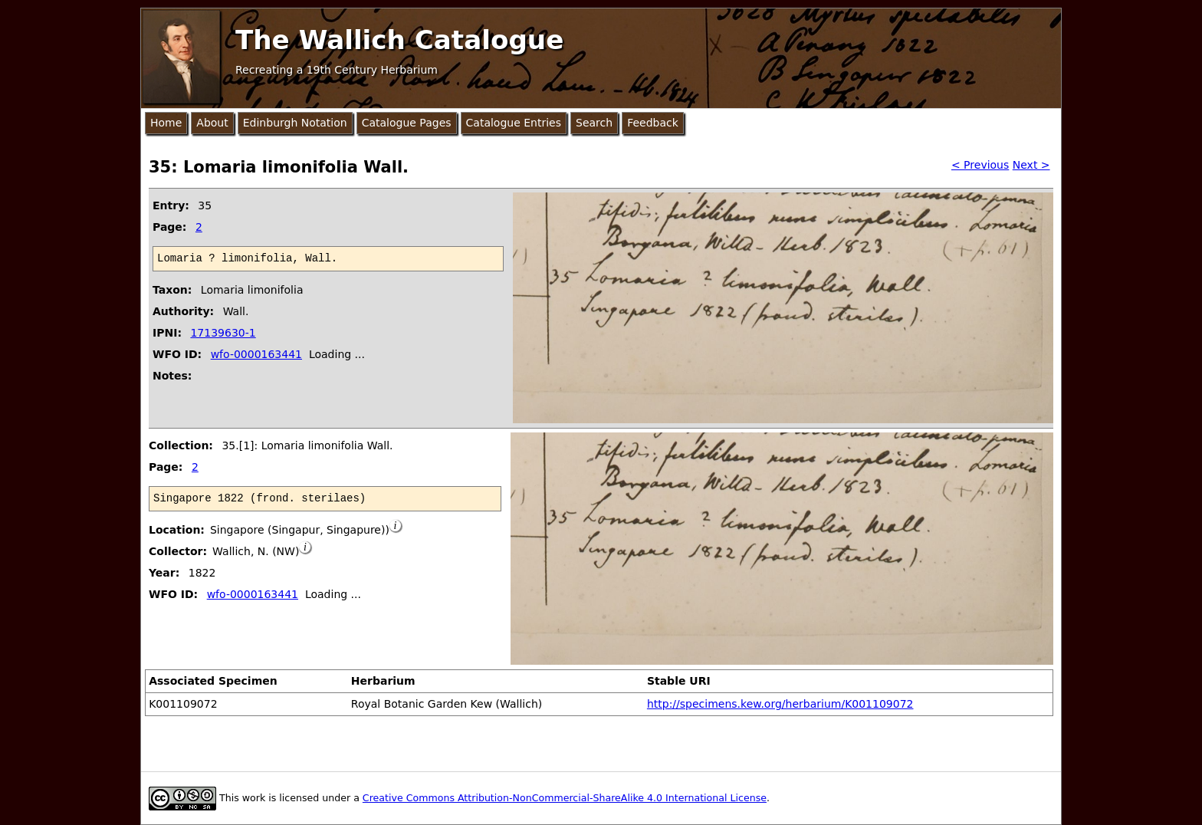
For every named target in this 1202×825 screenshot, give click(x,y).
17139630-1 (222, 333)
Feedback (652, 123)
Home (166, 123)
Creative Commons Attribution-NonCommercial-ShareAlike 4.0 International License (565, 798)
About (212, 123)
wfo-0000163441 (256, 354)
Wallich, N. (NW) (255, 551)
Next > (1031, 165)
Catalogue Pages (407, 123)
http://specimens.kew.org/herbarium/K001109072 (780, 704)
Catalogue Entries (513, 123)
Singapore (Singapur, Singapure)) (299, 530)
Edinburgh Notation (295, 123)
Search (594, 123)
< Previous (980, 165)
